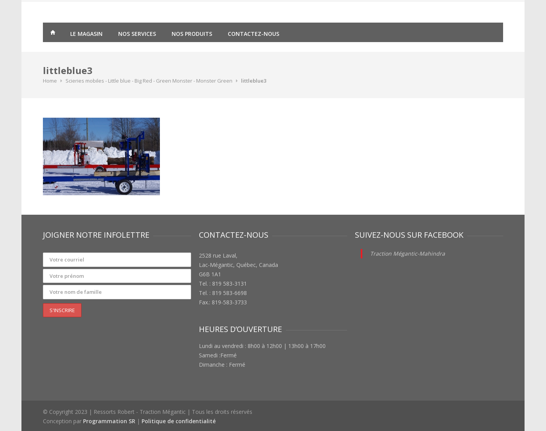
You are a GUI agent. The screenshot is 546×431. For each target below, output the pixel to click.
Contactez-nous (253, 33)
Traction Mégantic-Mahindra (407, 253)
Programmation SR (109, 421)
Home (50, 80)
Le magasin (86, 33)
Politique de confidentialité (179, 421)
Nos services (137, 33)
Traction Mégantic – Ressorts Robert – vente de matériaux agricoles (52, 33)
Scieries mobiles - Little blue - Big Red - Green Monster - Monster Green (149, 80)
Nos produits (192, 33)
